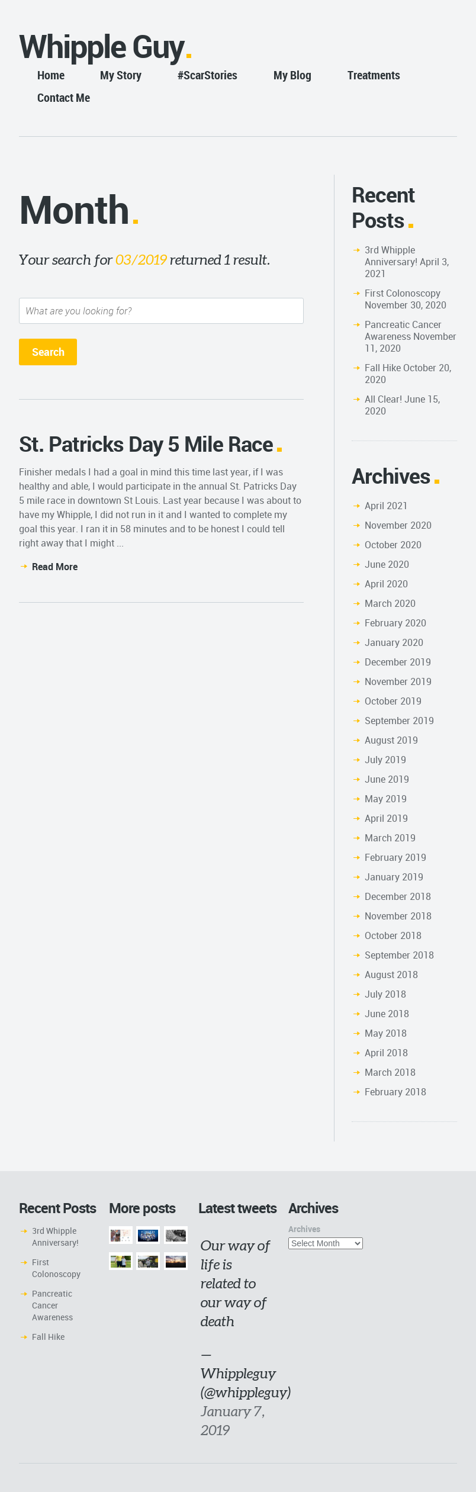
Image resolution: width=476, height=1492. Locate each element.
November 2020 (398, 525)
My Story (120, 75)
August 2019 (391, 740)
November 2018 (398, 915)
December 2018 (398, 896)
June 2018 (387, 1013)
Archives (304, 1228)
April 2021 (386, 505)
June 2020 (387, 564)
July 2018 (385, 994)
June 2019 (387, 779)
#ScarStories (207, 75)
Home (51, 75)
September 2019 (399, 720)
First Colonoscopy (402, 293)
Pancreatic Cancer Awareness (403, 330)
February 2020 (395, 622)
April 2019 (386, 818)
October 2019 (393, 701)
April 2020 (386, 583)
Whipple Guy (101, 45)
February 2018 (395, 1091)
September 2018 (399, 955)
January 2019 (394, 876)
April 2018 (386, 1052)
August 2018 (391, 974)
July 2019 (385, 759)
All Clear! (383, 399)
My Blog (292, 75)
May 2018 (386, 1033)
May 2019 (386, 798)
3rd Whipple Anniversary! (391, 255)
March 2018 (390, 1072)
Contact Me (63, 97)
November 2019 (398, 681)
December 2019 (398, 661)
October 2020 (393, 544)
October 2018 (393, 935)
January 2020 (394, 642)
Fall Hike (383, 367)
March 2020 (390, 603)
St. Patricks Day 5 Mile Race (146, 443)
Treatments (374, 75)
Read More (55, 566)
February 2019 (395, 857)
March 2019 (390, 837)
